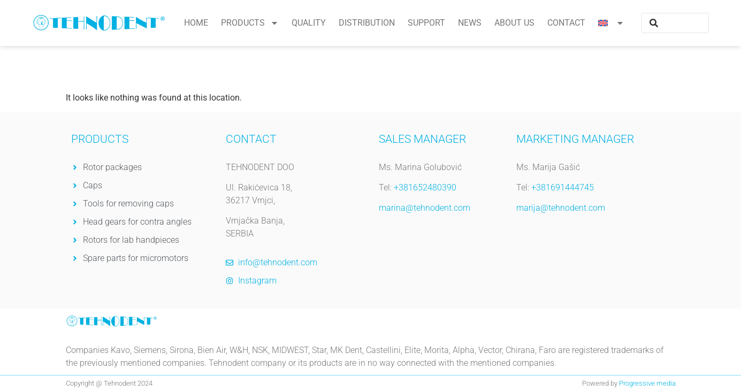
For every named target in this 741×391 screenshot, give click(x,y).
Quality (309, 23)
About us (514, 23)
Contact (566, 23)
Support (426, 23)
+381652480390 (425, 187)
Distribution (367, 23)
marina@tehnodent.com (424, 208)
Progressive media (647, 383)
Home (196, 23)
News (470, 23)
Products (250, 23)
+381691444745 (562, 187)
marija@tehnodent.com (560, 208)
